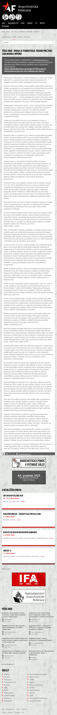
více (23, 501)
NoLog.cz (7, 679)
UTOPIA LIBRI (9, 695)
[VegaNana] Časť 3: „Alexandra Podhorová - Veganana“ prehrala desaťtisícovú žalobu (40, 627)
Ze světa (14, 31)
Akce (3, 23)
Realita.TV (8, 701)
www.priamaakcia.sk (10, 632)
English (20, 37)
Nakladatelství (13, 23)
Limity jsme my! (10, 682)
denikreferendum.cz (41, 60)
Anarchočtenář (35, 701)
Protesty (29, 31)
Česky (14, 37)
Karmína (7, 698)
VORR (32, 679)
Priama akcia (9, 693)
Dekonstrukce (35, 690)
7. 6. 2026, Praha (8, 553)
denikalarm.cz (9, 619)
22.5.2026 (34, 621)
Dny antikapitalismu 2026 (13, 495)
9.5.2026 (34, 645)
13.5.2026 (34, 634)
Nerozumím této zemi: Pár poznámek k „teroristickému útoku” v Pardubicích (41, 653)
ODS (6, 687)
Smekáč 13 (7, 550)
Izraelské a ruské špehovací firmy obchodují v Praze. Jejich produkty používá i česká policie (13, 615)
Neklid (32, 682)
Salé (31, 695)
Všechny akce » (6, 569)
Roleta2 (7, 685)
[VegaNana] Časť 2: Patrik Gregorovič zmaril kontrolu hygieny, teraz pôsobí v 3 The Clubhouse (15, 640)
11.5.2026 (7, 646)
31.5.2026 (7, 621)
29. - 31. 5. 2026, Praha (11, 498)
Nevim (32, 693)
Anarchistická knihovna (38, 698)
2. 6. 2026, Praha (9, 517)
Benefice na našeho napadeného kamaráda (20, 532)
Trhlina (7, 674)
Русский (27, 37)
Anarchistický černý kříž (38, 674)
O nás (22, 23)
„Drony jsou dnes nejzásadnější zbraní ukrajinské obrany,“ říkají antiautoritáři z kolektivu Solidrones (41, 615)
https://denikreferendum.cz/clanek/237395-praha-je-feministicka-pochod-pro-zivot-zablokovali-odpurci (25, 70)
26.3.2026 (34, 659)
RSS (23, 712)
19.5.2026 (7, 634)
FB (36, 23)
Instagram (5, 26)
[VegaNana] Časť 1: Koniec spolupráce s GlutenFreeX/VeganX (40, 639)
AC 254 (7, 677)
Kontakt (30, 23)
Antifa (32, 687)
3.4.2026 (7, 657)
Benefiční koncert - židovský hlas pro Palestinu (22, 514)
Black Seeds (34, 677)
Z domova (21, 31)
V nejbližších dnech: (12, 490)
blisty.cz (33, 657)
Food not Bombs (36, 685)
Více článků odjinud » (7, 664)
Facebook (10, 712)
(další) (35, 31)
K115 (6, 690)
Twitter (42, 23)
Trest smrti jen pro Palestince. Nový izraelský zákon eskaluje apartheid (14, 652)
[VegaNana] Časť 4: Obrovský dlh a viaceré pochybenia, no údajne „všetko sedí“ (14, 627)
